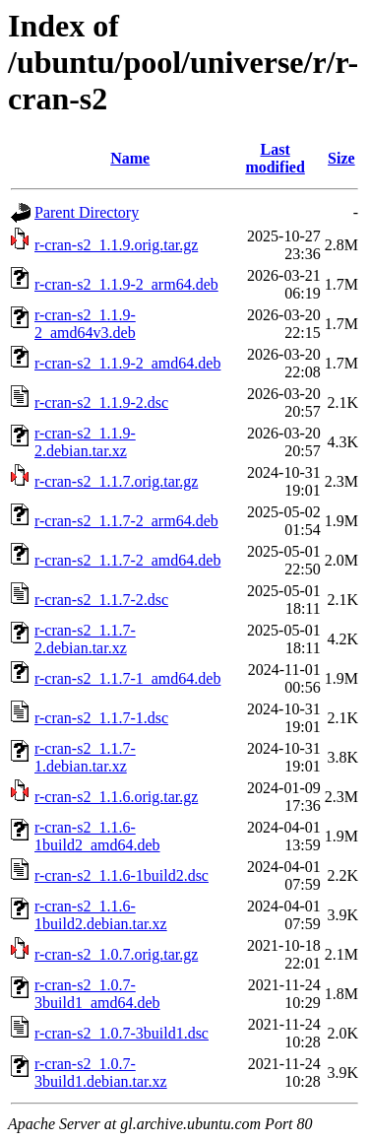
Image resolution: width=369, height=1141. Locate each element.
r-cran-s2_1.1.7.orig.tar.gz (116, 481)
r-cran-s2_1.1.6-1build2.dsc (121, 875)
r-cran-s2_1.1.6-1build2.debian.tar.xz (100, 915)
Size (341, 158)
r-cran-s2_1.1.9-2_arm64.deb (126, 284)
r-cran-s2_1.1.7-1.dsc (101, 717)
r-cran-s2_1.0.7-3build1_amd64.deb (97, 993)
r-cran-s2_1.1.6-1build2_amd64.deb (97, 836)
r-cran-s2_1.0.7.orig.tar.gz (116, 954)
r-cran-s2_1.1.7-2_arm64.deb (126, 520)
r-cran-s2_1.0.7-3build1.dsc (121, 1033)
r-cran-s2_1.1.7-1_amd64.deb (127, 678)
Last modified (274, 158)
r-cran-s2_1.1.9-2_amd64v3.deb (85, 323)
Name (130, 158)
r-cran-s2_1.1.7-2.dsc (101, 599)
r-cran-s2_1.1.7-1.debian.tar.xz (85, 757)
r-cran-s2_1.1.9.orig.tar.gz (116, 244)
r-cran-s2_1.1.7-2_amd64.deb (127, 560)
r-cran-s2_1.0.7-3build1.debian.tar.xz (100, 1072)
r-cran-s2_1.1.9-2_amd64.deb (127, 363)
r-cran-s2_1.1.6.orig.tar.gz (116, 796)
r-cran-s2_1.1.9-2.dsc (101, 402)
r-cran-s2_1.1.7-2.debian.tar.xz (85, 639)
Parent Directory (86, 212)
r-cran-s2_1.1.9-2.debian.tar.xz (85, 442)
